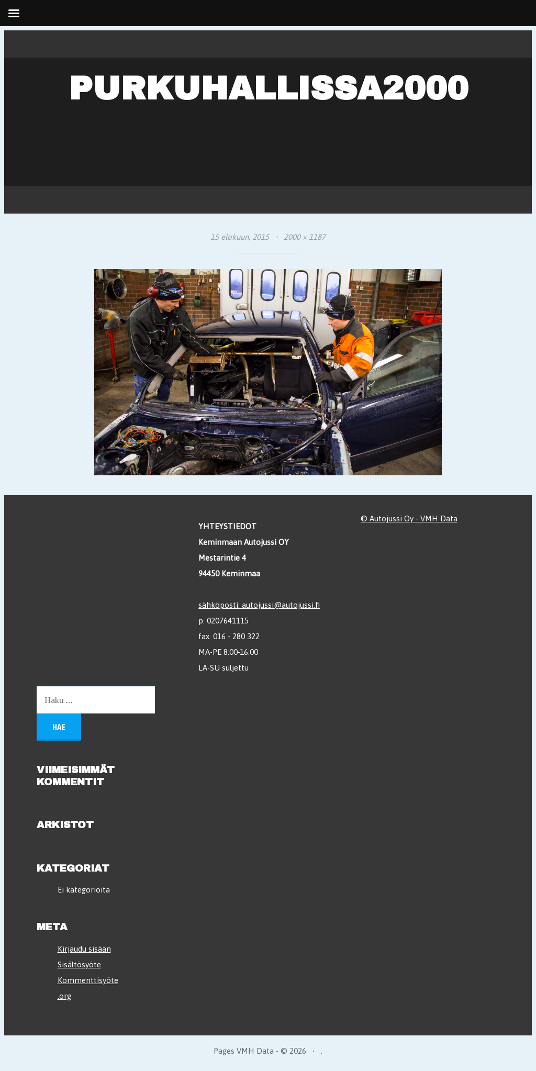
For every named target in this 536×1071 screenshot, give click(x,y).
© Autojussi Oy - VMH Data (409, 518)
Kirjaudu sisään (84, 948)
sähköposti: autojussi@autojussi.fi (259, 604)
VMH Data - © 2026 (271, 1050)
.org (64, 995)
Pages (225, 1050)
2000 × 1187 (305, 236)
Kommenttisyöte (88, 980)
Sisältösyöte (79, 964)
